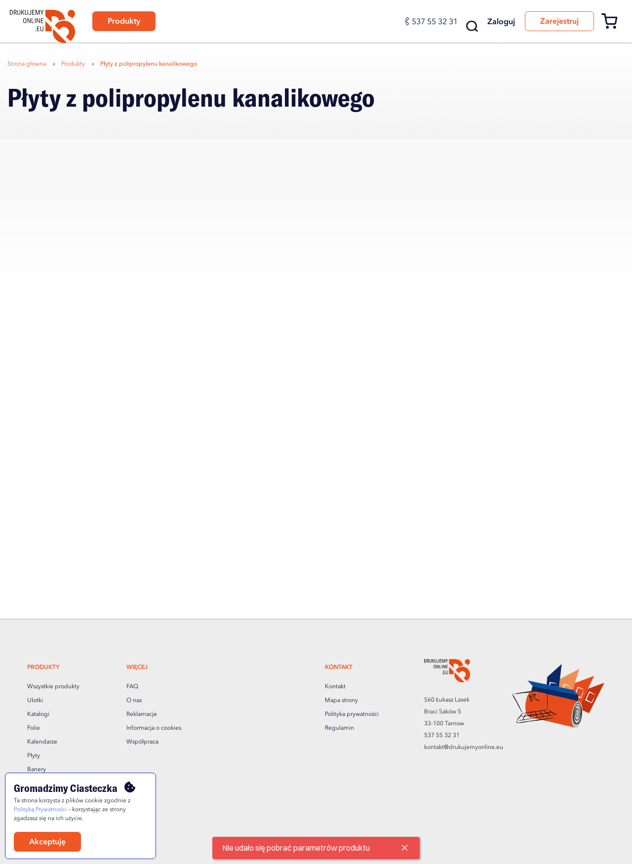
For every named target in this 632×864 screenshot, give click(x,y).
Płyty (33, 756)
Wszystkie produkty (53, 687)
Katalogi (38, 714)
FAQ (132, 687)
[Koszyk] (613, 27)
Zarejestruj (559, 22)
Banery (36, 770)
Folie (33, 728)
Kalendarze (42, 742)
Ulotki (35, 701)
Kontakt (335, 687)
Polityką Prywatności (40, 810)
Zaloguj (501, 22)
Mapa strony (341, 701)
